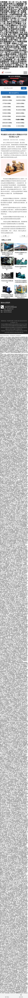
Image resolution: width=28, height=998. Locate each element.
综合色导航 (5, 951)
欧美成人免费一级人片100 (10, 874)
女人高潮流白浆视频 (21, 956)
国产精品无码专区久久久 (12, 622)
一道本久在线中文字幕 (11, 724)
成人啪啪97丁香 (14, 547)
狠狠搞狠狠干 (19, 924)
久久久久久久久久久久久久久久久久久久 (16, 721)
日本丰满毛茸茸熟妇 (9, 963)
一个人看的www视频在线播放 (8, 365)
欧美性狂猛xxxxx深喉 (20, 736)
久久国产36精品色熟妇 (21, 412)
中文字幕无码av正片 (10, 866)
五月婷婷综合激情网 (12, 610)
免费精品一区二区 (12, 546)
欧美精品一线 (16, 383)
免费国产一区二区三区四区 (19, 477)
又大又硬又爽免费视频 (16, 987)
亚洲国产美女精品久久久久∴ (18, 563)
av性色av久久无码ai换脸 (14, 953)
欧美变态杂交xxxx (23, 542)
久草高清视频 (22, 899)
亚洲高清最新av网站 (6, 880)
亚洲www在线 (14, 647)
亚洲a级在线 (20, 484)
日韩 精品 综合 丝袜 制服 (10, 601)
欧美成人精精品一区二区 (13, 978)
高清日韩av (5, 578)
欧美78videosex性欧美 (22, 464)
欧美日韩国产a (23, 965)
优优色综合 (12, 380)
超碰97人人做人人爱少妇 (18, 653)
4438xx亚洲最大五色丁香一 (22, 610)
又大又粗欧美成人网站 (5, 933)
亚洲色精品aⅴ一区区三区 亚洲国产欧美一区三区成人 (14, 517)
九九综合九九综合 (17, 639)
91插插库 (17, 668)
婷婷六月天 (14, 897)
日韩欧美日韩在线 (9, 854)
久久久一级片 (19, 667)
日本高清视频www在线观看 (9, 597)
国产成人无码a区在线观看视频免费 (10, 540)
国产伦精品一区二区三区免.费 (15, 571)
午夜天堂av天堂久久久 (13, 951)
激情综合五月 (19, 601)
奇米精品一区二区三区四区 (15, 608)
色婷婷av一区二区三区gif (22, 546)
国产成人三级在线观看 (20, 892)
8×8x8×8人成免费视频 (17, 886)
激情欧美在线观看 (24, 620)
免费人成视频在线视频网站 (5, 965)
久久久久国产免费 (20, 825)
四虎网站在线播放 (10, 754)
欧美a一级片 (7, 867)
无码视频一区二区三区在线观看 (15, 878)
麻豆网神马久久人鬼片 (6, 807)
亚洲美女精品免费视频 (12, 857)
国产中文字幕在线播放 (12, 859)
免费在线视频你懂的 (23, 363)
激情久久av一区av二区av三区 (14, 436)
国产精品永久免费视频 (9, 405)
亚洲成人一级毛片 (12, 677)
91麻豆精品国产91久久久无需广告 (7, 544)
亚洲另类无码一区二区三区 (20, 692)
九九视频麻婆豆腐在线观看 (12, 685)
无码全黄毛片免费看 (7, 936)
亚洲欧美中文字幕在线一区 (21, 623)
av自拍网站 (2, 604)
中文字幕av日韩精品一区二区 (11, 922)
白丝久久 (24, 749)
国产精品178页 (17, 644)
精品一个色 (19, 835)
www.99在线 (2, 641)
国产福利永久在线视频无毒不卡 (20, 595)
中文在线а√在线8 (7, 876)
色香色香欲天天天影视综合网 (20, 729)
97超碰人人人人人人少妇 (12, 796)
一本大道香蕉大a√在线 (8, 653)
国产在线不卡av (8, 479)
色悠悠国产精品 (10, 438)
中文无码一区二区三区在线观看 (9, 927)
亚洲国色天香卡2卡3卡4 (21, 531)
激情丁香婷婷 (3, 570)
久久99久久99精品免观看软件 (12, 551)
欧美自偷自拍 (11, 626)
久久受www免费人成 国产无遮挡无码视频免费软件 (16, 851)
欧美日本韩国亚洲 (4, 764)
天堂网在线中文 (14, 977)
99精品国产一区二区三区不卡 (17, 562)
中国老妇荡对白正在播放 (5, 719)
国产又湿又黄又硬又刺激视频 (9, 532)
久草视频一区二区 (5, 743)
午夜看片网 (20, 975)
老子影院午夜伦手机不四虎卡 (8, 918)
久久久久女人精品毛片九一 (9, 643)
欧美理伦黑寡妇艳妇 (4, 611)
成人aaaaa (11, 748)
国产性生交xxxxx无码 (22, 568)
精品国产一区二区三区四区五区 (16, 443)
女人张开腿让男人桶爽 (11, 827)
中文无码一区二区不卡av (11, 778)
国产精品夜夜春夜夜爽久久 (21, 607)
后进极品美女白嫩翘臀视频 (18, 940)
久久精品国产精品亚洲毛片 (19, 639)
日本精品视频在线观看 (23, 904)
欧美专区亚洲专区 (3, 857)
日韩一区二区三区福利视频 (22, 428)
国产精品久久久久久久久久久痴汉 (9, 883)
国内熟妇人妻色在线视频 (21, 701)
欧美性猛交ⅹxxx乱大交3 (10, 993)
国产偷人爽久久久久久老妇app (6, 849)
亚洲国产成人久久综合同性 (13, 427)
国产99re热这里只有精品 (8, 604)
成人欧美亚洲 (8, 453)
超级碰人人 (5, 779)
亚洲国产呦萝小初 (19, 498)
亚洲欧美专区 (18, 758)
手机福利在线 (4, 609)
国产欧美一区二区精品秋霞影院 (9, 442)
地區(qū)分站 (12, 332)
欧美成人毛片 (7, 952)
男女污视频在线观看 (22, 803)
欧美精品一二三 (15, 542)
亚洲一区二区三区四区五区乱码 (16, 560)
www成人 (21, 767)
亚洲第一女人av (22, 556)
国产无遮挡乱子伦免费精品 (18, 714)
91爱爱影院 (15, 536)
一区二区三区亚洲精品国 (12, 925)
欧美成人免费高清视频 (8, 629)
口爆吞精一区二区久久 (14, 710)
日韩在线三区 (3, 551)
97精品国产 (5, 825)
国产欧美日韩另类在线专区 (15, 763)
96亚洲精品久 (14, 812)
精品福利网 (7, 967)
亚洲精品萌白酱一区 (12, 784)
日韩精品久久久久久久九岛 (8, 384)
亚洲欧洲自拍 (12, 701)
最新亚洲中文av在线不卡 (5, 725)
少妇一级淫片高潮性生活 (8, 948)
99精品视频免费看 (17, 586)
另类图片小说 (16, 408)
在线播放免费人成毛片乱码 (15, 919)
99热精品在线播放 (20, 772)
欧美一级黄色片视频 (18, 937)
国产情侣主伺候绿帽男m (14, 630)
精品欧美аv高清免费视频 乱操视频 (10, 541)
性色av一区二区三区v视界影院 (17, 725)
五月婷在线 (12, 737)
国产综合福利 (5, 470)
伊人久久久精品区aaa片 (18, 748)
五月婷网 (18, 499)
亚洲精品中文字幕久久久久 (10, 428)
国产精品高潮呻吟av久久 (16, 395)
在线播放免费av (8, 435)
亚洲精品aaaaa (24, 695)
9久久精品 (2, 766)
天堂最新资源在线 (12, 750)
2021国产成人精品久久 (19, 760)
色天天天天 (21, 828)
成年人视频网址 (14, 452)
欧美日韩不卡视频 (11, 834)
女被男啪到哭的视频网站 (8, 742)
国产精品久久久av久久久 (19, 715)
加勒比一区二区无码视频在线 (16, 694)
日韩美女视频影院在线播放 (9, 482)
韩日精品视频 (16, 743)
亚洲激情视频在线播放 (17, 800)
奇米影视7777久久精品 (15, 687)
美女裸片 (3, 845)
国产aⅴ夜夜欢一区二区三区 (9, 777)
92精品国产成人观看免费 (8, 886)
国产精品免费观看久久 (22, 845)
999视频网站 (5, 439)
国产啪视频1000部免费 (17, 792)
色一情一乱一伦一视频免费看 (17, 790)
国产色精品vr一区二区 (12, 835)
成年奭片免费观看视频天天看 (15, 630)
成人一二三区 (14, 853)
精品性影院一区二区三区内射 (11, 887)
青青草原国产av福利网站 (12, 680)
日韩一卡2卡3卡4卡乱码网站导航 (8, 522)
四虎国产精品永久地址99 (12, 354)
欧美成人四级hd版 (20, 941)
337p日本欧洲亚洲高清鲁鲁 (5, 986)
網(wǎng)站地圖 (18, 332)
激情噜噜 (19, 812)
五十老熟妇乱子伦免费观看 (20, 614)
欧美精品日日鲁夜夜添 (4, 560)
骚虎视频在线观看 (18, 565)
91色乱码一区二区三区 (4, 525)
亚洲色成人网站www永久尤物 (10, 412)
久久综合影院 (18, 922)
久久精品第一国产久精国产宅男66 (7, 760)
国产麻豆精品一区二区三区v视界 (12, 931)
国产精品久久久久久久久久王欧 (12, 881)
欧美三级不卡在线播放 (23, 978)
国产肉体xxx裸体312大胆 (5, 511)
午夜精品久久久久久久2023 (5, 970)
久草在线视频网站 (21, 448)
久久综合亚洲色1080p (21, 545)
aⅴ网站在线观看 (12, 870)
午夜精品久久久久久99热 (14, 366)
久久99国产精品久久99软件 (21, 370)
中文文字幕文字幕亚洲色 (8, 879)
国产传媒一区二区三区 (21, 768)
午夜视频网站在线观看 (12, 785)
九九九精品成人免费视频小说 (16, 676)
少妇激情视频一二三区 (16, 970)
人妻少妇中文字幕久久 (14, 719)
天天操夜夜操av (14, 904)
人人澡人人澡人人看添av (23, 365)
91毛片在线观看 (19, 579)
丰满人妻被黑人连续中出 (15, 723)
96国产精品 (15, 854)
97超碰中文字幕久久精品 (20, 599)
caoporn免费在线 (12, 499)
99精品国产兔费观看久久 (16, 820)
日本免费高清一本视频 (17, 762)
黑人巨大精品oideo (19, 826)
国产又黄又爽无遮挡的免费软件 (16, 844)
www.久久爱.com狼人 (11, 932)
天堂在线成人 (7, 391)
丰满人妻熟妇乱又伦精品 (10, 735)
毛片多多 (20, 463)
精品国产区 (24, 459)
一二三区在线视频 (12, 855)
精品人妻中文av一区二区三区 (9, 561)
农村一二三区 (9, 891)
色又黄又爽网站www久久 (10, 969)
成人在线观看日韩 (18, 426)
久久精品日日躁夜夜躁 (22, 549)
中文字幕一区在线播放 (16, 786)
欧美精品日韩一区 (8, 704)
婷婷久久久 (4, 734)
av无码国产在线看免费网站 (13, 923)
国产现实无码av (8, 480)
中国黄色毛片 (24, 630)
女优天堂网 (23, 975)
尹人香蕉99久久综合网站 (5, 547)
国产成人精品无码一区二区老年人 (8, 749)
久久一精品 (19, 686)
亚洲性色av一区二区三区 (15, 935)
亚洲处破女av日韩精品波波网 (19, 629)
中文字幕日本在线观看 (4, 365)
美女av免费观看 (6, 417)
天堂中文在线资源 (23, 780)
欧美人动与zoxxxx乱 (15, 696)
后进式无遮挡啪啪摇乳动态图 (12, 375)
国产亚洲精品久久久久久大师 (15, 600)
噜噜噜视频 (7, 500)
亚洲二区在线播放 (4, 677)
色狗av (9, 553)
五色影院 (12, 664)
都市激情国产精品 (9, 639)
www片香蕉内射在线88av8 (17, 912)
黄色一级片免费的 (22, 745)
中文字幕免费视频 (10, 364)
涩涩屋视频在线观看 (22, 761)
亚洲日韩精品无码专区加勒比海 (6, 947)
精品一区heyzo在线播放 (9, 423)
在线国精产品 (23, 982)
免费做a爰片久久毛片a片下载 (12, 802)
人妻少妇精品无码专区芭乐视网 (6, 934)
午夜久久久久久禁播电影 (13, 746)
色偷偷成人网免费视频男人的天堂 (10, 850)
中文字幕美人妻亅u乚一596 (9, 485)
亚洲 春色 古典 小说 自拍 (14, 960)
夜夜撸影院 (15, 849)
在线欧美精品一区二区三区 (8, 533)
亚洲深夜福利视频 (3, 898)
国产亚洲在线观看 (24, 436)
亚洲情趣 (14, 569)
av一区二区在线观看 (17, 604)
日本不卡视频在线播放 (12, 909)
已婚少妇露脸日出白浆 (14, 943)
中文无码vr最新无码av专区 (14, 398)
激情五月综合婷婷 (19, 643)
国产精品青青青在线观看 (5, 542)
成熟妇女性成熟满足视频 (15, 888)
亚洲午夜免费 (18, 692)
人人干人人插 (11, 439)
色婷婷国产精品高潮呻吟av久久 (20, 934)
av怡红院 (4, 667)
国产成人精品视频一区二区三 (21, 380)
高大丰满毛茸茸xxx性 (21, 781)
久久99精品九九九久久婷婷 (11, 845)
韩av (3, 485)
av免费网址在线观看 (10, 799)
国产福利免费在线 (4, 721)
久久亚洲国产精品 (10, 605)
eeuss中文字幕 (24, 396)
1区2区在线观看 (22, 833)
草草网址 (17, 355)
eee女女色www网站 (21, 974)
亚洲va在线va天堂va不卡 (14, 591)
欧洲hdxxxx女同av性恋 (10, 654)
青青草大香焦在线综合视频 (17, 921)
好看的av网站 (21, 976)
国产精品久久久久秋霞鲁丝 (7, 885)
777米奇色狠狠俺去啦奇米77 (15, 487)
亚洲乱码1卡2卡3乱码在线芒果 (10, 537)
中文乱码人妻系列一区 (21, 451)
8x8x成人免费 (7, 632)
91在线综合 (12, 914)
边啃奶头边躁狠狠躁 (22, 693)
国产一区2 (16, 626)
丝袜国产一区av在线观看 (12, 505)
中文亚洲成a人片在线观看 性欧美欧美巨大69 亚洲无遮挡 (14, 666)
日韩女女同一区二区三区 (15, 880)
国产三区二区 (9, 548)
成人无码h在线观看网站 (5, 437)
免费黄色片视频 (19, 360)
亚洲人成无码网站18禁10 (7, 462)
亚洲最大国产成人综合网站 (12, 976)
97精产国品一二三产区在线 (14, 819)
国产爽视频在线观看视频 (8, 767)
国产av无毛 (14, 986)
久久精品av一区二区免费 (5, 618)
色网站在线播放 (21, 577)
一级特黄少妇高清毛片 (12, 646)
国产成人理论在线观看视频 (11, 392)
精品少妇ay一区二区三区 (16, 631)
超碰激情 (15, 650)
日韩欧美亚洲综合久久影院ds (9, 924)
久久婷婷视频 (3, 411)
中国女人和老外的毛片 (14, 564)
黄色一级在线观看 (7, 839)
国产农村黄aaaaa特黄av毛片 (10, 410)
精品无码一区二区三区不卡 (16, 519)
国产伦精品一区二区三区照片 (9, 798)
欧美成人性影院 (18, 489)
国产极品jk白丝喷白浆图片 (17, 462)
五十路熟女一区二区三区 (11, 846)
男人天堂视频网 (13, 931)
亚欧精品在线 (17, 708)
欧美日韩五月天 (13, 584)
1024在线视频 (6, 719)
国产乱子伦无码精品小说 (8, 461)
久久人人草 (10, 492)
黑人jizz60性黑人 (9, 421)
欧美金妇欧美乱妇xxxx (18, 911)
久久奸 (9, 832)
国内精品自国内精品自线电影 (18, 409)
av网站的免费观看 (17, 903)
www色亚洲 (6, 714)
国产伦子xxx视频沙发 (23, 619)
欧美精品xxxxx (19, 506)
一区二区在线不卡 (20, 904)
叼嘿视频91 (12, 869)
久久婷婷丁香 (4, 909)
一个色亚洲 (13, 634)
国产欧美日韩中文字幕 (4, 992)
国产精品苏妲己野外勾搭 (21, 735)
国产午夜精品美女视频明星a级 (15, 805)
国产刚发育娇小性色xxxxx (8, 840)
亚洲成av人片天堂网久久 (8, 739)
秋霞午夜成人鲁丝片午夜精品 (13, 908)
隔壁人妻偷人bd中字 (13, 751)
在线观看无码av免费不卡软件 (11, 473)
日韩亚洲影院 (8, 515)
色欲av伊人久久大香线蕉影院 (14, 648)
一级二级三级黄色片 (11, 892)
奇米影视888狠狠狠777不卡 (18, 821)
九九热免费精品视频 (6, 443)
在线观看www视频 (11, 893)
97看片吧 (18, 716)
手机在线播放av (6, 587)
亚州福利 (22, 716)
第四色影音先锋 (12, 910)
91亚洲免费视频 (14, 717)
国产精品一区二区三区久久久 (21, 771)
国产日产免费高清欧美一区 (15, 971)
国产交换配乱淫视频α (17, 980)
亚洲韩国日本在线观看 (9, 657)
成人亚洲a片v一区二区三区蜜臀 (15, 913)
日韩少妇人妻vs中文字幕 (23, 859)
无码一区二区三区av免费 (12, 732)
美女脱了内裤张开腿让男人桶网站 (10, 404)
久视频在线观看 (7, 873)
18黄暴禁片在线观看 (15, 813)
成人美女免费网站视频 (14, 843)
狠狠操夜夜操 (25, 720)
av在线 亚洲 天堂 (11, 385)
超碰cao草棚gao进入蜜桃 (11, 570)
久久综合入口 (17, 387)
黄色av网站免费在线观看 (11, 660)
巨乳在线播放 (3, 637)
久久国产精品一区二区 (19, 504)
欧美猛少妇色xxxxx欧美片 (23, 763)
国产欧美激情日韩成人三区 (21, 969)
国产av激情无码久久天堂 (16, 719)
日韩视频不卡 (17, 780)
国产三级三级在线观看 (4, 583)
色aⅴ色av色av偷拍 (21, 901)
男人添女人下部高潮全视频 (10, 901)
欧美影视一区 (23, 723)
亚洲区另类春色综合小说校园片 (9, 455)
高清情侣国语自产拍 (16, 603)
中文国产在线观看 (9, 586)
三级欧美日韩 (19, 507)
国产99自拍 (23, 971)
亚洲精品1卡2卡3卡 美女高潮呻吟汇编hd (17, 842)
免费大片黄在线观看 (18, 840)
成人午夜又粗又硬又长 (16, 590)
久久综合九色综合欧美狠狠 (18, 422)
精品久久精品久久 (15, 899)
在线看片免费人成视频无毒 (13, 530)
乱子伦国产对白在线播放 (21, 755)
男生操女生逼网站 (15, 832)
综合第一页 (21, 483)
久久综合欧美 (14, 581)
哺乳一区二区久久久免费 (19, 637)
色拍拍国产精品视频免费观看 (16, 992)
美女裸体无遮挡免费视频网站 (20, 493)
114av (13, 842)
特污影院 (4, 928)
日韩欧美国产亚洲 (10, 826)
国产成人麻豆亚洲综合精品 (16, 372)
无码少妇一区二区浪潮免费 (13, 416)
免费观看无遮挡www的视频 (9, 458)
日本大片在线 (19, 666)
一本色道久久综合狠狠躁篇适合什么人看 (11, 593)
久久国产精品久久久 (17, 539)
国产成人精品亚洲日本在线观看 (20, 949)
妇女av (20, 851)
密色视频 (8, 895)
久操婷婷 (2, 776)
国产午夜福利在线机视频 (22, 505)
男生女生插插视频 (12, 941)
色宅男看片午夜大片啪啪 (8, 980)
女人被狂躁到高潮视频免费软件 (13, 801)
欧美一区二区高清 (22, 397)
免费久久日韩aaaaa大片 (10, 683)
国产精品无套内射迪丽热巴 (5, 471)
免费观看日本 (4, 794)
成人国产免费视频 (3, 834)
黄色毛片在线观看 (23, 816)
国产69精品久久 (8, 962)
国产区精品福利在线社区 (18, 613)
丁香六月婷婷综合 (16, 907)
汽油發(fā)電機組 (11, 325)
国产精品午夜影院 (12, 551)
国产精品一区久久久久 (14, 525)
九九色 (15, 878)
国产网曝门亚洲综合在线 (21, 509)
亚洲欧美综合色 (14, 690)
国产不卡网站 (20, 850)
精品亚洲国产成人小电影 (5, 634)
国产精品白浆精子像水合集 (5, 396)
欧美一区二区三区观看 (10, 772)
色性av (16, 842)
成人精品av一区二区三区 (12, 577)
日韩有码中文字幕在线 (8, 770)
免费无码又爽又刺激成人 (8, 552)
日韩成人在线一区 (5, 825)
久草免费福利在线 (3, 619)
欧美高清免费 (8, 658)
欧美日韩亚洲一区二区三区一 (21, 866)
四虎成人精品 (24, 786)
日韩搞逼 (3, 948)
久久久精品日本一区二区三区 (10, 357)
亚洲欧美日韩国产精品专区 (15, 975)
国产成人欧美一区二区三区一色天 (18, 362)
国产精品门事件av (7, 508)
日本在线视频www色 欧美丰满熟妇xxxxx (10, 860)
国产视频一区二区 (24, 387)
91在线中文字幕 (21, 469)
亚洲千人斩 (2, 692)
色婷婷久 (5, 781)
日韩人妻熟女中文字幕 (18, 415)
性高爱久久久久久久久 (10, 602)
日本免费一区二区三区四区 (8, 863)
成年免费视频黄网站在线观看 (11, 981)
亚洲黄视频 (5, 567)
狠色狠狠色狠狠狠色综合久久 (6, 506)
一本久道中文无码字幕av (16, 824)
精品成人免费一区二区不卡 (5, 958)
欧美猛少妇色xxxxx (20, 827)
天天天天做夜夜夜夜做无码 (5, 682)
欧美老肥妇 (14, 683)
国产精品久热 (19, 382)
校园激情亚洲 (6, 971)
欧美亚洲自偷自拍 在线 (22, 946)
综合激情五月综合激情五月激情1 (11, 444)
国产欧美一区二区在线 (16, 396)
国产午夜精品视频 (7, 689)
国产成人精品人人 (13, 693)
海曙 (12, 320)
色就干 (20, 836)
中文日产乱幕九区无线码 (11, 382)
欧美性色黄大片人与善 (21, 985)
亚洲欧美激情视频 (18, 674)
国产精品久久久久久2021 (16, 413)
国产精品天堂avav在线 (4, 946)
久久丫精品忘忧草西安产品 (5, 656)
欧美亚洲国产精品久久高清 (12, 973)
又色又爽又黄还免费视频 (17, 358)
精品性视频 (5, 466)
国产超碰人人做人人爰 (6, 987)
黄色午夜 (15, 567)
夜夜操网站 (2, 979)
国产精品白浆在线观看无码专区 (19, 814)
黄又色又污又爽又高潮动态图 (9, 838)
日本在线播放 (3, 889)
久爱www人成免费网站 (6, 786)
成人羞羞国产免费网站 (4, 943)
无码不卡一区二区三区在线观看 (13, 890)
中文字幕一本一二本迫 (16, 480)
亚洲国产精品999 (20, 455)
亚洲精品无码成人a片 (9, 766)
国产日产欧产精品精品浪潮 (5, 502)
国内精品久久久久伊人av (5, 820)
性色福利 (2, 621)
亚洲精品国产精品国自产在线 (10, 841)
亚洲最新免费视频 (23, 719)
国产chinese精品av (22, 984)
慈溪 (16, 320)
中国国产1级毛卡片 (22, 444)
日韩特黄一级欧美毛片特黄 (14, 379)
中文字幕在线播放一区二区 (7, 957)
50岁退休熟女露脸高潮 (7, 897)
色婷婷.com (21, 652)
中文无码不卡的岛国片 (13, 828)
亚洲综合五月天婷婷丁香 (20, 621)
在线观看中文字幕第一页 (13, 984)
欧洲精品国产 (6, 914)
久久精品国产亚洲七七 (14, 475)
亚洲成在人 (7, 836)
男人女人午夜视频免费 (4, 512)
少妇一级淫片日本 (22, 898)
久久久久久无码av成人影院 (21, 697)
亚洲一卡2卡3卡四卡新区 (18, 765)
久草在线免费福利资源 (22, 378)
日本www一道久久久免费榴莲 (17, 675)
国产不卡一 (12, 568)
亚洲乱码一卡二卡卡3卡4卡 (5, 817)
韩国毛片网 (8, 625)
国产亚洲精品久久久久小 (7, 744)
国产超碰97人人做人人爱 (15, 501)
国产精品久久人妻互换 (6, 706)
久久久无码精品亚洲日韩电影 (20, 445)
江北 (14, 320)
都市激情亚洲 (8, 581)
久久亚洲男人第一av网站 (14, 510)
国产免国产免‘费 (20, 877)
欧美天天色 (10, 567)
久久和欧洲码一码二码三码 (8, 355)
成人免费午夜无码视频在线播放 (15, 678)
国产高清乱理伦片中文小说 (14, 518)
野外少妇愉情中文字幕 (19, 478)
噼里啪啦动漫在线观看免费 (16, 390)
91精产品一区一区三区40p (20, 384)
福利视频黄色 (16, 363)
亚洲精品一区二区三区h (17, 435)
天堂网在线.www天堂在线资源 (20, 759)
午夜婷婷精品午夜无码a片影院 (14, 466)
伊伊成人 (13, 445)
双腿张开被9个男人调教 (12, 671)
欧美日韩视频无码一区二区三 (8, 937)
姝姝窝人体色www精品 (17, 744)
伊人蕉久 (22, 696)
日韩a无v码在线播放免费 (21, 445)
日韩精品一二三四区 (11, 560)
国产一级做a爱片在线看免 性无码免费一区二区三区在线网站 (13, 900)
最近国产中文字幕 (5, 858)
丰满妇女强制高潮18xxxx (19, 529)
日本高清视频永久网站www (11, 948)
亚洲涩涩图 (10, 457)
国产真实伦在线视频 (22, 779)
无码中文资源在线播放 (14, 733)
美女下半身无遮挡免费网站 (10, 904)
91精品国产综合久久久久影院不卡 (21, 963)
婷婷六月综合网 (6, 949)
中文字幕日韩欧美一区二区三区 (16, 663)
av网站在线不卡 (13, 545)
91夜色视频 (8, 527)
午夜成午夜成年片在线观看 (7, 493)
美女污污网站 (19, 472)
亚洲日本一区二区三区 (16, 526)
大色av (4, 931)
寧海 (12, 322)
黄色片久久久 (20, 701)
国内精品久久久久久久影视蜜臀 (15, 420)
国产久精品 (12, 949)
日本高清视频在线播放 (19, 458)
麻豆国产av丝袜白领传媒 (7, 731)
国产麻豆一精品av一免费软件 (8, 558)
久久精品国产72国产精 (13, 822)
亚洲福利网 (23, 808)
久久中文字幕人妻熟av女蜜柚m (18, 502)
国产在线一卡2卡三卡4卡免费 (11, 736)
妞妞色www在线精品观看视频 (16, 425)
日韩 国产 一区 (8, 966)
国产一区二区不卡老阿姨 (5, 798)
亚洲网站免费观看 (14, 862)
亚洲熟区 (2, 926)
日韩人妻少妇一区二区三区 (6, 528)
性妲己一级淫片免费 (7, 559)
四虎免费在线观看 (21, 732)
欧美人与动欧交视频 (4, 566)
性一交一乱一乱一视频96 (11, 698)
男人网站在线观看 (20, 750)
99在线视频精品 (8, 434)
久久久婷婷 (6, 630)
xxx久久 (1, 860)
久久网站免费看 (17, 439)
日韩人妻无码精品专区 (4, 780)
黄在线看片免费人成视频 (15, 490)
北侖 (20, 320)
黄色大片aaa (24, 763)
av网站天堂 (15, 492)
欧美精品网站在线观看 (15, 741)
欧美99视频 (9, 889)
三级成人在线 (10, 578)
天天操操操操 (20, 773)
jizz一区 (11, 743)
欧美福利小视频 (6, 584)
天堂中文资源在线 (5, 896)
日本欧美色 (17, 386)
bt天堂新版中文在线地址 (7, 869)
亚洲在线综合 (21, 488)
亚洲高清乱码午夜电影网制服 (21, 522)
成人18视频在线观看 (13, 470)
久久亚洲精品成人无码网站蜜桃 (16, 399)
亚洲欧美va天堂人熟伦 (10, 641)
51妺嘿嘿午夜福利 (24, 501)
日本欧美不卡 (6, 723)
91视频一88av (3, 465)
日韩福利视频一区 (10, 707)
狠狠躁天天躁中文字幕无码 (8, 758)
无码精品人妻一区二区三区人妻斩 (16, 788)
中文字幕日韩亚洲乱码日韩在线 (17, 968)
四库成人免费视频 (23, 564)
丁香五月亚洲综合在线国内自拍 (11, 944)
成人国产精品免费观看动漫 (14, 699)
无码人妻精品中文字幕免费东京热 (7, 708)
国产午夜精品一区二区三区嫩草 (18, 831)
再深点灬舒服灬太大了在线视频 (17, 577)
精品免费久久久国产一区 (7, 902)
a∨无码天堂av (23, 813)
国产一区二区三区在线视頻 (17, 480)
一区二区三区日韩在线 (6, 945)
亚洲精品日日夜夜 (13, 701)
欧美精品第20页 (8, 430)
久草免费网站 (15, 378)
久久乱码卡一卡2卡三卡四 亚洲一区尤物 (11, 649)
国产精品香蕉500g (24, 706)
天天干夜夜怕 (11, 524)
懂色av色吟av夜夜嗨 (7, 690)
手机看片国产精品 (24, 764)
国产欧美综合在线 (24, 819)
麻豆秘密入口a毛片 (8, 984)
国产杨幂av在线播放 (15, 689)
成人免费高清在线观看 (12, 877)
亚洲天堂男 (4, 976)
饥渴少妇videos (22, 915)
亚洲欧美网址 (19, 634)
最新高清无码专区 (17, 863)
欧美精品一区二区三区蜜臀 (9, 498)
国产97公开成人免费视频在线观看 (15, 720)
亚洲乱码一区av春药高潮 (9, 478)
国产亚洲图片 (25, 676)
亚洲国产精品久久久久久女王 (22, 561)
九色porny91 (8, 590)
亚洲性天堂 (11, 445)
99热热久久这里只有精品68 (5, 842)
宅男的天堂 (2, 963)
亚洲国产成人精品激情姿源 (18, 710)
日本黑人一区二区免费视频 (7, 441)
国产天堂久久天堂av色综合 (14, 666)
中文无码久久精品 (16, 430)
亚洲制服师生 (12, 858)
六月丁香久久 (12, 787)
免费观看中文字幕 (21, 842)
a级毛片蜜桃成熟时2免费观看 (18, 648)
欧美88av (7, 916)
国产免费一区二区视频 (16, 713)
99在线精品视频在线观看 (21, 727)
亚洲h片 (24, 425)
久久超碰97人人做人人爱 (12, 773)
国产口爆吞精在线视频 (13, 611)
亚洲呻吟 (5, 747)
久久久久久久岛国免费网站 (5, 550)
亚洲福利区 (21, 471)
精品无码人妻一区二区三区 (12, 556)
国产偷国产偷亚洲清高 (16, 388)
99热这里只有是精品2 (6, 813)
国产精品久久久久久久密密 (13, 595)
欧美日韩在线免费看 (7, 700)
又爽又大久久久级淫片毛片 (5, 657)
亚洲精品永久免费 (7, 675)
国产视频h (25, 519)
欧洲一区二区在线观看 (4, 565)
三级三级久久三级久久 (4, 787)
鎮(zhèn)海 (23, 320)
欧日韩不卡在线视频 (6, 810)
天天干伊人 (21, 847)
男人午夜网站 (12, 681)
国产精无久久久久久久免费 (21, 462)
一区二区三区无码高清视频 (8, 450)
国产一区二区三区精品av (16, 665)
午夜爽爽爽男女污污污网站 (20, 406)
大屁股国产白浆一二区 (4, 608)
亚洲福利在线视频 (22, 367)
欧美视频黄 (17, 495)
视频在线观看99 (19, 481)
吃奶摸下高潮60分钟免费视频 (18, 794)
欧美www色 (8, 388)
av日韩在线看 (19, 816)
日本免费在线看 (6, 679)
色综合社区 (11, 426)
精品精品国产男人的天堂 (8, 884)
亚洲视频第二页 (19, 359)
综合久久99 (25, 565)
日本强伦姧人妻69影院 (9, 961)
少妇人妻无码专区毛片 (17, 440)
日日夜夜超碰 (11, 833)
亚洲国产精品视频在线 (12, 926)
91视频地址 (16, 954)
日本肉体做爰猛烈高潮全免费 (18, 731)
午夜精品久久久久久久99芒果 (11, 642)
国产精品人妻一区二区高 (20, 823)
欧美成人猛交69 (22, 424)
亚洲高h (17, 597)
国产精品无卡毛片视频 (20, 988)
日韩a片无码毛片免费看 (5, 655)
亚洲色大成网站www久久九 (22, 957)
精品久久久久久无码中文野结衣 (11, 535)
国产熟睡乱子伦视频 (14, 837)
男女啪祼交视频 (23, 618)
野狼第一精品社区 (13, 496)
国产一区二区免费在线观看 (9, 543)
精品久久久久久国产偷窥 (5, 463)
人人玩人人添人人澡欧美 (9, 811)
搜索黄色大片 (20, 926)
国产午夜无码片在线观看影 (10, 757)
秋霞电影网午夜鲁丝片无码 (14, 672)
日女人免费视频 (3, 847)
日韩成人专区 (8, 713)
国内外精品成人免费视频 (5, 390)
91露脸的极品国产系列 (9, 729)
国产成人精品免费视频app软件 (21, 641)
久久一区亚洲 (24, 513)
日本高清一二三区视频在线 (12, 627)
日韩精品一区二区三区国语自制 (11, 818)
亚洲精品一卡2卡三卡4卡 (9, 592)
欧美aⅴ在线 (21, 849)
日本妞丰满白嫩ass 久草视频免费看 (13, 383)
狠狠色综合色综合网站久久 (7, 816)
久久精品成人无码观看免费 (12, 424)
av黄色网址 (22, 648)
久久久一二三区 (14, 503)
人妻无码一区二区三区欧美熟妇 (13, 418)
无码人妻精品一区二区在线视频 (12, 465)
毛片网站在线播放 (8, 753)
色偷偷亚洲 (13, 873)
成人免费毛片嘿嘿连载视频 (9, 386)
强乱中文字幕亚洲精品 (22, 470)
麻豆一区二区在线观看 (10, 940)
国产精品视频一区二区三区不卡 (16, 679)
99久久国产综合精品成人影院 (9, 509)
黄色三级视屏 (8, 378)
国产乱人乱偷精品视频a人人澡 (6, 765)
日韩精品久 (18, 769)
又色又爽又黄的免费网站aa (9, 797)
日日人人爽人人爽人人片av (9, 579)
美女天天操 (24, 613)
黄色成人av (13, 511)
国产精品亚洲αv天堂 (16, 962)
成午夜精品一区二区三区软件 (12, 411)
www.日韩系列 (6, 504)
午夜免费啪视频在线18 (10, 692)
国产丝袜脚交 (25, 472)
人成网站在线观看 (10, 756)
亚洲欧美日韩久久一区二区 (22, 410)
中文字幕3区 (23, 453)
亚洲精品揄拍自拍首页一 (13, 779)
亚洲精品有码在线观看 (18, 789)
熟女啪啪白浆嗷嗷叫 (10, 406)
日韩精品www (17, 438)
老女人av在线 (19, 523)
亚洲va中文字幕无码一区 (14, 775)
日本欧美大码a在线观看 (7, 433)
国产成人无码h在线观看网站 (19, 403)
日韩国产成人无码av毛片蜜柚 (20, 884)
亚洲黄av (8, 687)
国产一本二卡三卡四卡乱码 (15, 417)
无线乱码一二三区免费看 (22, 617)
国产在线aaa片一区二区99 (12, 829)
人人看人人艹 (4, 477)
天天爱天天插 (13, 640)
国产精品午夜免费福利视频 (7, 422)
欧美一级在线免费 (17, 427)
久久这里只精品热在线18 (5, 631)
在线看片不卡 (21, 690)
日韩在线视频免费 (19, 869)
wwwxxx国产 (7, 621)
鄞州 (10, 320)
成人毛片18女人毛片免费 (22, 740)
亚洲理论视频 (14, 460)
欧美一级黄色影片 (19, 754)
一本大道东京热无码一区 (23, 897)
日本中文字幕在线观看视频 (8, 878)
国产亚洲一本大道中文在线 (17, 817)
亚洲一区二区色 (10, 572)
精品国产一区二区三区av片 (5, 460)
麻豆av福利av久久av (16, 876)
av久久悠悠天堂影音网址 (16, 807)
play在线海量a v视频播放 (21, 834)
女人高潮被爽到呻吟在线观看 (11, 761)
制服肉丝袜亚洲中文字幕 (8, 783)
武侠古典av (22, 401)
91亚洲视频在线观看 (15, 409)
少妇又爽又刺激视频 (23, 582)
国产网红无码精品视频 (11, 667)
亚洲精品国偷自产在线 (14, 516)
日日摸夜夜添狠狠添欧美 (10, 635)
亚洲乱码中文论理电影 (8, 427)
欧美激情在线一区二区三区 (15, 449)
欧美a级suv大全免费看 (16, 553)
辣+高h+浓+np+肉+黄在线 (9, 823)
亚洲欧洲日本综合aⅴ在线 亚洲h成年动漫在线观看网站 (13, 848)
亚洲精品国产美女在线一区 (22, 402)
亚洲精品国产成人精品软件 (21, 560)
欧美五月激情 (20, 751)
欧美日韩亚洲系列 (23, 668)
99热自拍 (7, 571)
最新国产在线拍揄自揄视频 (21, 389)
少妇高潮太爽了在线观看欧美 (8, 639)
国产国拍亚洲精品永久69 (8, 954)
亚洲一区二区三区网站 (7, 542)
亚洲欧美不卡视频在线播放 (5, 392)
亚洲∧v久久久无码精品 (10, 692)
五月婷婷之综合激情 (21, 381)
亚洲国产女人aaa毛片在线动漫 (20, 707)
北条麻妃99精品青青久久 (18, 770)
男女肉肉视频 (5, 630)
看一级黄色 (12, 759)
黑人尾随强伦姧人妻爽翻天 (14, 489)
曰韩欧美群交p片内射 (7, 831)
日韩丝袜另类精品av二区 (21, 874)
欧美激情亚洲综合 (20, 433)
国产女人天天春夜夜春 (12, 447)
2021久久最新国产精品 (9, 645)
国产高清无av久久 (22, 973)
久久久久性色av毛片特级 (7, 907)
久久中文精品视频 (13, 365)
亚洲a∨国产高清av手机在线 (21, 511)
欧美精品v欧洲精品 (19, 807)
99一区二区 (2, 867)
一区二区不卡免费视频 (21, 916)
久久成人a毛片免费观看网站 (15, 374)
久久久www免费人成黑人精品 (19, 930)
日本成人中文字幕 (13, 583)
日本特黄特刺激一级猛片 (14, 596)
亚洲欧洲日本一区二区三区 (11, 763)
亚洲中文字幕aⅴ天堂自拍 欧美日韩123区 (17, 669)
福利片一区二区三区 (10, 557)
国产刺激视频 (6, 759)
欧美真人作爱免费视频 (12, 651)
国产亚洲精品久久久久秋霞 (8, 922)
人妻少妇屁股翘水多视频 (20, 369)
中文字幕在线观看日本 (21, 873)
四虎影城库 (19, 581)
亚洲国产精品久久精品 (8, 650)
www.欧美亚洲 (25, 604)
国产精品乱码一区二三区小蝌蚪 (15, 612)
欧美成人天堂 (5, 499)
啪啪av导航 (19, 784)
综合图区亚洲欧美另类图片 (5, 696)
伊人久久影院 (18, 659)
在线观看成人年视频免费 (17, 377)
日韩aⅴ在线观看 (13, 825)
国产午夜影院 (11, 636)
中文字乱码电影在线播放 (5, 790)
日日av (11, 539)
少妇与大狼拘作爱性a (4, 379)
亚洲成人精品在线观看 (8, 575)
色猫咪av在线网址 (18, 364)
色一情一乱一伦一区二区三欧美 (8, 453)
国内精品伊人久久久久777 (21, 602)
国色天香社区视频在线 (16, 830)
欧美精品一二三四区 (4, 669)
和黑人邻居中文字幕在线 (17, 864)
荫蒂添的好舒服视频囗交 (15, 533)
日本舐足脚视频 (12, 916)
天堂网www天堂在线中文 (17, 656)
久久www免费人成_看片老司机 (10, 686)
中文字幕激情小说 (23, 510)
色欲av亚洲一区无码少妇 (17, 534)
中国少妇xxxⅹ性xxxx (20, 512)
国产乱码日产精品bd (15, 620)
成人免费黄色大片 (7, 372)
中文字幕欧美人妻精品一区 (11, 991)
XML (23, 332)
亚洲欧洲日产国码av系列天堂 (8, 491)
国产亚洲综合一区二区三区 (9, 623)
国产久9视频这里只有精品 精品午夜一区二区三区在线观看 (13, 495)
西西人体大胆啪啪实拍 (16, 356)
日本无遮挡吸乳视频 (24, 931)
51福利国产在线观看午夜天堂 (6, 586)
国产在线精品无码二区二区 (5, 772)
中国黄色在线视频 (10, 644)
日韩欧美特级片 (5, 652)
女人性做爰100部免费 (16, 704)
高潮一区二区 (20, 646)
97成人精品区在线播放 (22, 991)
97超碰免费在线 (4, 699)
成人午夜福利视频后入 (7, 792)
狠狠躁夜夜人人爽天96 (18, 752)
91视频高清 (12, 895)
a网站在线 (26, 789)
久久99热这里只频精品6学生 (13, 376)
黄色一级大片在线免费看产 (20, 605)
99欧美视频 (20, 550)
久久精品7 (9, 358)
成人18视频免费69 (23, 525)
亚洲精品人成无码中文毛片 (20, 737)
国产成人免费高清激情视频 (12, 851)
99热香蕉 (13, 621)
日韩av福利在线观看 (9, 894)
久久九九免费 (3, 627)
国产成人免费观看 (4, 403)
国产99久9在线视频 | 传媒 (11, 789)
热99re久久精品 (14, 936)
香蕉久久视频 (8, 688)
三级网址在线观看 (9, 383)
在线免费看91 (23, 398)
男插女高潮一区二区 (18, 879)
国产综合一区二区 (24, 633)
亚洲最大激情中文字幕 (19, 914)
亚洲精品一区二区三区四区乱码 (9, 716)
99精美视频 (20, 547)
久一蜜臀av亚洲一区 (7, 563)
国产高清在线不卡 (12, 566)
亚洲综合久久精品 (9, 903)
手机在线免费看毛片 (9, 710)
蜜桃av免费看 (15, 852)
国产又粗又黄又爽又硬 (11, 974)
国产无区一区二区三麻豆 (18, 984)
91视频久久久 (19, 757)
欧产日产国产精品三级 (14, 959)
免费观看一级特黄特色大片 (12, 356)
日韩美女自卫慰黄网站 (12, 711)
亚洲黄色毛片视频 (21, 650)
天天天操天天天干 (7, 377)
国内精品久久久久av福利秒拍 (10, 740)
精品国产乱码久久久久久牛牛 (13, 734)
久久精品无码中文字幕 (11, 956)
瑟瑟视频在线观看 (22, 822)
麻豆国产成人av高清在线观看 (18, 966)
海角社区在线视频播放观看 (18, 429)
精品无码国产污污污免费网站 (22, 655)
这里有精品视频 (18, 809)
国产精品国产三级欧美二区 (16, 508)
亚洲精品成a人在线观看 (23, 627)
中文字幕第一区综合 (4, 366)
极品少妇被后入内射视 (7, 538)
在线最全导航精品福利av (19, 555)
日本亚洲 (19, 567)
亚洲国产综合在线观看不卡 (17, 958)
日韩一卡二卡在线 (10, 637)
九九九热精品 (17, 766)
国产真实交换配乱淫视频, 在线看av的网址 (19, 942)
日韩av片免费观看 (16, 548)
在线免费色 (10, 403)
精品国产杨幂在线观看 (21, 853)
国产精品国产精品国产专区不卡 (9, 659)
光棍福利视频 (5, 666)
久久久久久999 (12, 736)
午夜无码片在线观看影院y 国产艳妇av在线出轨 (13, 462)
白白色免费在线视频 (13, 728)
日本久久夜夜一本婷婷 (10, 755)
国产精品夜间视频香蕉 (17, 586)
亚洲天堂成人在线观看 (19, 558)
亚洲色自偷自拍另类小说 (20, 423)
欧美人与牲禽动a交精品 (6, 524)
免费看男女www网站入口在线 (6, 628)
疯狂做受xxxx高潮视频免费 (10, 768)
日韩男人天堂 (20, 500)
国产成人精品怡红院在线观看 (16, 815)
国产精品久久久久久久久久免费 (16, 606)
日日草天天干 (18, 589)
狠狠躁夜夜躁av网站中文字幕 (8, 595)
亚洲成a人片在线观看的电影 (17, 682)
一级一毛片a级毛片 (10, 604)
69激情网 (24, 762)
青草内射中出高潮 (20, 407)
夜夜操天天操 (6, 955)
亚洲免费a (12, 504)
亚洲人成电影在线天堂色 (5, 562)
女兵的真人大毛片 (17, 574)
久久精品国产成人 (14, 745)
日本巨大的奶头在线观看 (14, 652)
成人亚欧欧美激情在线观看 (16, 798)
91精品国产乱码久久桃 (10, 816)
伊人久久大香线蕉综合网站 (12, 847)
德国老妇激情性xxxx (12, 662)
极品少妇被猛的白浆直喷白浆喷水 (11, 367)
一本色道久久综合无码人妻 (16, 514)
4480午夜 (14, 524)
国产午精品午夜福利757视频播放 (21, 365)
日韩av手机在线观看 (7, 821)
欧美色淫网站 (3, 707)
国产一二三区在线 (19, 431)
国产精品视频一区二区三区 (9, 467)
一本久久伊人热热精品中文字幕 (6, 940)
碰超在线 (4, 754)
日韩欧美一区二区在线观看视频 (8, 674)
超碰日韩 (5, 785)
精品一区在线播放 (21, 736)
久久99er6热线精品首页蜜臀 (13, 371)
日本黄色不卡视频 (5, 788)
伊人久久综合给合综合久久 (21, 543)
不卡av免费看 (12, 705)
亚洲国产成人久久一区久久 (5, 526)
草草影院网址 (24, 863)
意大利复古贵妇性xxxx (20, 368)
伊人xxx (25, 765)
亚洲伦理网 (14, 975)
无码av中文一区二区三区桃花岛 (18, 861)
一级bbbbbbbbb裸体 (21, 594)
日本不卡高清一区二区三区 (12, 938)
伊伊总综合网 (14, 658)
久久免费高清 (20, 447)
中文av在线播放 (7, 519)
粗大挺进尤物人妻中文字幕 (9, 394)
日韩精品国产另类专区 (20, 913)
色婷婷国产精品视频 (6, 837)
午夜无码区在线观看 (7, 904)
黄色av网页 (19, 520)
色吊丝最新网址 (23, 409)
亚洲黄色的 (21, 818)
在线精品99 (12, 565)
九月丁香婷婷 (3, 866)
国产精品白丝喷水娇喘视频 (16, 624)
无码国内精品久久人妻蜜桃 (8, 369)
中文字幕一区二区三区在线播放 (17, 437)
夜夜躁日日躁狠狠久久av (5, 905)
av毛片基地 (10, 989)
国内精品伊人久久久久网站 (11, 549)
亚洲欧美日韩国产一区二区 (12, 860)
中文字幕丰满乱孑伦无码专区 (17, 527)
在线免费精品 (20, 680)
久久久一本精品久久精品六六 (12, 432)
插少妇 (6, 596)
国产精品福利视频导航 (12, 464)
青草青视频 (5, 419)
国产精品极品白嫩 (18, 754)
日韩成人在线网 (10, 573)
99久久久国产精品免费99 (10, 607)
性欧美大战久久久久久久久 (22, 932)
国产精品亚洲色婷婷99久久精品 (14, 939)
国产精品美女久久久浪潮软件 (8, 727)
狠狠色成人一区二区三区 (15, 868)
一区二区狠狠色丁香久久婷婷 (20, 419)
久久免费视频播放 (23, 856)
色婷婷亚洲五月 (9, 762)
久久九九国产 (3, 388)
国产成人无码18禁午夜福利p (13, 585)
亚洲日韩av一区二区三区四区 (6, 864)
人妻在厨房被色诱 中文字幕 (11, 402)
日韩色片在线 (24, 657)
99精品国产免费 (20, 540)
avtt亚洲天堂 (19, 373)
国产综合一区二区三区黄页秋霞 (21, 636)
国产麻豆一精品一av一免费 (5, 514)
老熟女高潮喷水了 (17, 491)
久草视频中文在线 (12, 985)
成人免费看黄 (7, 490)
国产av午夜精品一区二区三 (16, 702)
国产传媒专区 (21, 551)
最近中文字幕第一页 (20, 436)
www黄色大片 (3, 756)
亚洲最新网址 (16, 421)
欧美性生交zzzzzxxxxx (9, 474)
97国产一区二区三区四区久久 (6, 429)
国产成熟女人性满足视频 (17, 559)
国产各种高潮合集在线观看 (13, 966)
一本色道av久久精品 (4, 476)
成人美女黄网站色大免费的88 (18, 538)
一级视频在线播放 (15, 661)
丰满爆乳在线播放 (13, 456)
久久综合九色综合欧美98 (12, 738)
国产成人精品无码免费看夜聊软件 (8, 988)
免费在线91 (24, 867)
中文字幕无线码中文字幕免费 (20, 645)
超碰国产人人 (24, 487)
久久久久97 (16, 885)
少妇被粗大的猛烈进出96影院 (20, 745)
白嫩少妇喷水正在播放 (8, 515)
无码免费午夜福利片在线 (7, 569)
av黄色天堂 (8, 647)
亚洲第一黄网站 (13, 407)
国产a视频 (5, 633)
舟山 (17, 322)
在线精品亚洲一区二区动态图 (11, 703)
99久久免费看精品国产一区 (16, 542)
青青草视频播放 (10, 715)
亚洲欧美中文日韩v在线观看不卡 (14, 513)
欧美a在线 (21, 355)
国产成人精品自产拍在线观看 (10, 451)
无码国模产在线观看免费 (23, 964)
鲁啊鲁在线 (23, 929)
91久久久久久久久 (4, 895)
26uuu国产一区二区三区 (15, 580)
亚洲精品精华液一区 (14, 391)
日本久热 (12, 809)
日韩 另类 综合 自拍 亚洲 (5, 741)
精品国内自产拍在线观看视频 (22, 940)
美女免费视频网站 (12, 730)
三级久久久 (2, 473)
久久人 (20, 966)
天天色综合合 (19, 660)
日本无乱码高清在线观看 (21, 920)
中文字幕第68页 (19, 657)
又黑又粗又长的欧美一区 (13, 397)
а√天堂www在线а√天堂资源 (21, 467)
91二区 (20, 943)
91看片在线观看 (13, 810)
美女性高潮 (25, 848)
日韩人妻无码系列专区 (15, 618)
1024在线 (4, 382)
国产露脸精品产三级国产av (13, 825)
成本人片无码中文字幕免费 (16, 471)
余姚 (18, 320)
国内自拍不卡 (12, 370)
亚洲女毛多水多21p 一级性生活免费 (13, 615)
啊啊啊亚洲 (18, 993)
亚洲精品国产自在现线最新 (17, 891)
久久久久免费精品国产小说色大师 (10, 484)
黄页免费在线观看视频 (10, 727)
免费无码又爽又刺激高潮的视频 (18, 609)
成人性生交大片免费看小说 (20, 777)
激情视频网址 (14, 550)
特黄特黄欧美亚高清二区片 (5, 968)
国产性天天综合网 (10, 415)
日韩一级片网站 (16, 515)
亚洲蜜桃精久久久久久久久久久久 (15, 865)
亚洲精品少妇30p (22, 938)
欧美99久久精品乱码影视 (5, 624)
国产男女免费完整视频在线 (8, 752)
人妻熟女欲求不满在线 (10, 769)
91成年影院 (19, 789)
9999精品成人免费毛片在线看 (6, 409)
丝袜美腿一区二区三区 (14, 957)
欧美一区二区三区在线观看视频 (9, 531)
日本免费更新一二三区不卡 (16, 867)
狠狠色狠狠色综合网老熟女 (12, 964)
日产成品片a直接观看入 (14, 972)
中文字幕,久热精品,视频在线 (17, 688)
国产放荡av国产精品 (13, 400)
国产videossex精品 (17, 441)
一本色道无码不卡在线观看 (8, 599)
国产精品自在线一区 (22, 492)
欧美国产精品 (11, 400)
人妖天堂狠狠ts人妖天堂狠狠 (21, 895)
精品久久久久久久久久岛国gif (16, 917)
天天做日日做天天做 (14, 836)
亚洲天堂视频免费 (17, 947)
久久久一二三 (11, 414)
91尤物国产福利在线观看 (10, 722)
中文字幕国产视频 (10, 771)
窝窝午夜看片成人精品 (8, 709)
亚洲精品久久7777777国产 (8, 684)
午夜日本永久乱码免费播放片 (21, 681)
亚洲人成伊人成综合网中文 (10, 833)
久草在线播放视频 (17, 989)
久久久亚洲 (5, 751)
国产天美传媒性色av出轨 (13, 494)
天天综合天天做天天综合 (17, 361)
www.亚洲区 (2, 596)
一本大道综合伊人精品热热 (5, 395)
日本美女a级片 (21, 796)
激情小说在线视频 (10, 928)
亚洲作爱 (19, 404)
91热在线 (19, 647)
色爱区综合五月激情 (12, 691)
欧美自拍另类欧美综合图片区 (10, 576)
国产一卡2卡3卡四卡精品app (10, 506)
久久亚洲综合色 (7, 830)
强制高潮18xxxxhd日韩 (20, 482)
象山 (14, 322)
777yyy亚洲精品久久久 (4, 545)
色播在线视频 (4, 427)
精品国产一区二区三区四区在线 (19, 902)
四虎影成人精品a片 (7, 861)
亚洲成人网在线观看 (23, 775)
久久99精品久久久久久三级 (20, 811)
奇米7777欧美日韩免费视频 (5, 683)
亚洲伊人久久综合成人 (11, 507)
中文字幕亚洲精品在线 (14, 780)
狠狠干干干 (18, 485)
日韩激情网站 (10, 800)
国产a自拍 (7, 882)
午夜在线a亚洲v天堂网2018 (7, 498)
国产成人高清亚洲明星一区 (21, 654)
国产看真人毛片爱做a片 (17, 506)
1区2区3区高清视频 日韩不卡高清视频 (13, 695)
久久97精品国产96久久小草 (19, 498)
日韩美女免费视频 (23, 843)
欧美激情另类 (3, 964)
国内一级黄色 (13, 655)
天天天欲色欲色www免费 (16, 983)
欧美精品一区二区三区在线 (20, 928)
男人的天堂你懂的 (17, 894)
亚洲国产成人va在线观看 (9, 990)
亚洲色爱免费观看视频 (8, 906)
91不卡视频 (6, 516)
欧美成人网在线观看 (22, 400)
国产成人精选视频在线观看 (10, 520)
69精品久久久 (24, 962)
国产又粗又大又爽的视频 (19, 918)
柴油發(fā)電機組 (19, 325)
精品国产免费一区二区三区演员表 (12, 471)
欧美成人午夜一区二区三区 (16, 782)
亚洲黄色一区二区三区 (21, 576)
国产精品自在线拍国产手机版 (13, 401)
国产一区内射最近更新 (21, 357)
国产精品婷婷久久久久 (9, 807)
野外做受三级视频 (21, 541)
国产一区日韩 (3, 698)
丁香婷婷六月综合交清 (8, 776)
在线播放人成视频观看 (17, 434)
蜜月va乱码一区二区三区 (12, 726)
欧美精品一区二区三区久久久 (21, 683)
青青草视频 (16, 578)
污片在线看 (9, 362)
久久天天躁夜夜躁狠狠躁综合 (21, 400)
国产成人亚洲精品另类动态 (19, 446)
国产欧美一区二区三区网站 (21, 394)
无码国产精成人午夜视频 (21, 722)
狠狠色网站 (21, 972)
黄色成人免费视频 (5, 554)
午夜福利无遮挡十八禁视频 (13, 483)
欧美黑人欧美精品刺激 (17, 869)
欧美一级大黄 (13, 359)
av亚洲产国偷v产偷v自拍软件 (11, 979)
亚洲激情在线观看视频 (20, 677)
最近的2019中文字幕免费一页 (17, 625)
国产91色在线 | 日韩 (20, 393)
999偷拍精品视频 (3, 401)
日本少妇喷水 (3, 523)
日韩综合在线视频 (21, 588)
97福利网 (22, 689)
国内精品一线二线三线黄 (12, 594)
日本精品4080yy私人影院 (5, 950)
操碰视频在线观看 (7, 661)
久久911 (14, 957)
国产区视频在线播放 (20, 858)
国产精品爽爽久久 (13, 469)
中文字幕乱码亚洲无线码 (23, 933)
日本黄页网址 (12, 512)
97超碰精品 (15, 718)
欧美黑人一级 (25, 413)
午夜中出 (10, 794)
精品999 (5, 860)
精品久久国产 (25, 865)
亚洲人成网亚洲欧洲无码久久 (6, 648)
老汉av (23, 805)
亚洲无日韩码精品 (13, 946)
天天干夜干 (18, 442)
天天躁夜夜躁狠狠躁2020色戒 (18, 700)
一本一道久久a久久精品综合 (15, 613)
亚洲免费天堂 (4, 923)
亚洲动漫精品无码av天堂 (15, 896)
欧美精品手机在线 (3, 468)
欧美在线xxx (21, 427)
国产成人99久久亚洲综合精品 (11, 448)
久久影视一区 (3, 364)
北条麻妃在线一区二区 (4, 844)
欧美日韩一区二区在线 (12, 568)
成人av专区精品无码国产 (8, 718)
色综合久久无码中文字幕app (19, 552)
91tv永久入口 (22, 468)
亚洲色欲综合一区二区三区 (15, 598)
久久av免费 (18, 838)
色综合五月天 (16, 709)
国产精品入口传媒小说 (9, 668)
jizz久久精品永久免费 (23, 475)
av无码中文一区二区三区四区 (20, 533)
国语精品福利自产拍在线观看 (11, 795)
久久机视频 (25, 550)
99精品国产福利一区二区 (5, 804)
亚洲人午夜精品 (22, 408)
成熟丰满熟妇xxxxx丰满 (22, 945)
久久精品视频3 (19, 870)
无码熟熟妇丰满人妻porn (15, 955)
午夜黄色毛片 (17, 632)
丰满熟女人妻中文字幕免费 (16, 453)
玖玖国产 (15, 433)
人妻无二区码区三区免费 (21, 532)
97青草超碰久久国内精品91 (20, 664)
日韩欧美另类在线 (21, 584)
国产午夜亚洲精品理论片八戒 (11, 673)
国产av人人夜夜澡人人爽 (18, 906)
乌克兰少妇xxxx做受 (16, 872)
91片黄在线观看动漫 (15, 706)
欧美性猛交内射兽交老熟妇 (22, 691)
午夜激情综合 (17, 764)
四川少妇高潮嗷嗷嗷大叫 (14, 806)
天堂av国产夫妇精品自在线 (10, 360)
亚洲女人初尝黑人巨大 (20, 385)
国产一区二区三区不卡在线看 (12, 582)
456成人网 (20, 977)
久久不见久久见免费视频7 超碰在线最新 (13, 674)
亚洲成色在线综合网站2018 (16, 638)
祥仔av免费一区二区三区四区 (17, 374)
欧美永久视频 (14, 945)
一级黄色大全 (15, 488)
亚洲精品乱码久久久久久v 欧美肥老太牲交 (19, 967)
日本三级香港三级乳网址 (13, 454)
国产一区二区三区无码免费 (20, 727)
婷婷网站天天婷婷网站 (18, 776)
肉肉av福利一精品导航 (19, 797)
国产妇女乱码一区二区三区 (16, 772)
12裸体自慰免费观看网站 (7, 361)
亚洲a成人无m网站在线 (12, 381)
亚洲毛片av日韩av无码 (9, 555)
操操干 (4, 594)
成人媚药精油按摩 (4, 414)
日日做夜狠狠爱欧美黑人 (19, 871)
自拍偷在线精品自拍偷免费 (12, 803)
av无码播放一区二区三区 (18, 747)
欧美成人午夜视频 (17, 657)
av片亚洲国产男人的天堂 (22, 846)
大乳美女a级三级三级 (21, 671)
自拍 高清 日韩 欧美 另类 (19, 450)
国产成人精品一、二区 (16, 479)
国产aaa (6, 926)
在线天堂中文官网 (22, 516)
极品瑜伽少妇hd (7, 982)
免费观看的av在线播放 (23, 626)
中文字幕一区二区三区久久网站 (11, 521)
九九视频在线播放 (15, 839)
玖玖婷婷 (17, 568)
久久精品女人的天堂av (22, 392)
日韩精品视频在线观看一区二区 (20, 615)
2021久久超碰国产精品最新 (12, 887)
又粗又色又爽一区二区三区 (15, 929)
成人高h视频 (11, 419)
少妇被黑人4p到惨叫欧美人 (19, 774)
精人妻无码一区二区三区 (16, 515)
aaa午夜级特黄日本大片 (22, 456)
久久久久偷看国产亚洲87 (22, 855)
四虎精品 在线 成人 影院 (13, 898)
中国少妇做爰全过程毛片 (11, 418)
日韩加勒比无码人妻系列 (14, 616)
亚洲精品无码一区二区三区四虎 (17, 952)
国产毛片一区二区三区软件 (5, 620)
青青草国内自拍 (10, 574)
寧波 (8, 320)
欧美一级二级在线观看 (9, 789)
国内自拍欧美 (16, 816)
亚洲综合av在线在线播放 (13, 619)
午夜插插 (16, 573)
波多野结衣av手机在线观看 (9, 389)
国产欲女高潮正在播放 (16, 392)
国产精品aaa (24, 647)
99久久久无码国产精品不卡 (13, 468)
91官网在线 (2, 520)
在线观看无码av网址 (11, 697)
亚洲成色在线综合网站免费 (17, 889)
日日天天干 (4, 803)
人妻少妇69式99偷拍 (22, 711)
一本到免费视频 (5, 636)
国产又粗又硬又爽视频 (10, 436)
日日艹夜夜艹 (20, 570)
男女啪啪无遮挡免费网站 (9, 529)
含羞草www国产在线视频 (11, 373)
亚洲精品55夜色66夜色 (15, 875)
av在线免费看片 (23, 585)
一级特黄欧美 (21, 951)
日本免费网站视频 (18, 557)
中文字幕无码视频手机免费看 (21, 524)
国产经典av (12, 621)
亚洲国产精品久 (13, 500)
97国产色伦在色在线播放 (22, 925)
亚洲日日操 (24, 395)
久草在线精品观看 (3, 371)
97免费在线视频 (12, 368)
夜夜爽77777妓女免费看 (20, 990)
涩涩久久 (12, 632)
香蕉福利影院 (5, 591)
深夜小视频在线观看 (8, 440)
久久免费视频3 (19, 749)
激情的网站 (13, 657)
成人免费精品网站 (3, 457)
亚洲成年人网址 (3, 932)
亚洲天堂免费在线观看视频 (13, 856)
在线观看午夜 (18, 453)
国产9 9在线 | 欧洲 (12, 472)
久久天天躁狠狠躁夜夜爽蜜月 (15, 808)
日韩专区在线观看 (11, 913)
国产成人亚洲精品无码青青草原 (15, 459)
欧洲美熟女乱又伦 (5, 380)
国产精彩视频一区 (17, 457)
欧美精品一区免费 (11, 754)
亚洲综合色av (5, 960)
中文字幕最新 (10, 477)
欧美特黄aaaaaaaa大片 (5, 663)
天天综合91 (16, 767)
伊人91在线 (10, 747)
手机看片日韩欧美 (17, 739)
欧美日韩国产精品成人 (10, 589)
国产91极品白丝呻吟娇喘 (19, 604)
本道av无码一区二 (14, 463)
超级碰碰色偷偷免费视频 (22, 662)
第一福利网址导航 (8, 480)
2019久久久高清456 (21, 418)
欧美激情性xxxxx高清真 (18, 486)
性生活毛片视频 (13, 882)
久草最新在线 (9, 912)
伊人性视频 (21, 375)
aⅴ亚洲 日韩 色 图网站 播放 (19, 783)
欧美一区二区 (6, 496)
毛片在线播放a (14, 497)
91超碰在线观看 (22, 709)
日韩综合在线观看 (24, 888)
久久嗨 (12, 804)
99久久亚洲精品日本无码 (8, 387)
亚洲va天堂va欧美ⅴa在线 (22, 724)
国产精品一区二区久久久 (22, 833)
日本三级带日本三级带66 (18, 948)
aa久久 (10, 714)
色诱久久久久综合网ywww (8, 486)
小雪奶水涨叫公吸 (22, 573)
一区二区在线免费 (22, 597)
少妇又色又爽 (20, 642)
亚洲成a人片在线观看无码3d (10, 481)
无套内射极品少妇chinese (21, 569)
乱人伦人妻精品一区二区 (8, 408)
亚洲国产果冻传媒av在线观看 (8, 489)
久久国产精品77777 (7, 853)
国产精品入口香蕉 (20, 927)
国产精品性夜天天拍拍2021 (19, 684)
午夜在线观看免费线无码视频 (14, 633)
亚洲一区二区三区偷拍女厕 (15, 554)
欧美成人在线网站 (21, 622)
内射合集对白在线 (17, 572)
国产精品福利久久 (15, 965)
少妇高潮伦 (7, 664)
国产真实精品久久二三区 (11, 523)
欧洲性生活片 (11, 764)
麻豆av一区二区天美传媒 (16, 950)
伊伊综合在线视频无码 (16, 712)
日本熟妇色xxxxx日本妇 (9, 745)
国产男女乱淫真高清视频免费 (13, 915)
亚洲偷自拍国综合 (5, 920)
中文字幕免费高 (6, 869)
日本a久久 (11, 446)
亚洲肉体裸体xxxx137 (4, 888)
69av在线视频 (16, 742)
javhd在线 (23, 580)
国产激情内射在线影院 (23, 887)
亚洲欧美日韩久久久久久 (9, 791)
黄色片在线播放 (3, 381)
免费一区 (23, 851)
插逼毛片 (9, 609)
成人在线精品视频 (3, 856)
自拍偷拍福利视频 (7, 497)
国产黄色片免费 (20, 698)
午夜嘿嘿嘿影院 (21, 795)
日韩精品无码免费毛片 (18, 405)
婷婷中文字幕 (15, 753)
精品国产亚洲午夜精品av (21, 910)
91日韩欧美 (2, 642)
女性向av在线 (20, 887)
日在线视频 (11, 911)
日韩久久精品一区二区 (9, 871)
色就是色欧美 (12, 920)
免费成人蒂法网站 (14, 933)
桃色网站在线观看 (22, 832)
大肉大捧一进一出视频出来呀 (8, 614)
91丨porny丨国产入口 (18, 804)
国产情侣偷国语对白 (4, 616)
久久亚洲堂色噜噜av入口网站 (20, 961)
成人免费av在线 (7, 977)
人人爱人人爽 (3, 846)
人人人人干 (16, 833)
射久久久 (21, 848)
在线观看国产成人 (22, 356)
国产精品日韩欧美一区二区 (15, 587)
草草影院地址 (21, 854)
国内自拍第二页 (19, 621)
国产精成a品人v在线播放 (22, 640)
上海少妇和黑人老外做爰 (10, 431)
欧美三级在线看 (19, 893)
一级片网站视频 (6, 681)
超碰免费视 (10, 363)
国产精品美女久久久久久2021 (7, 774)
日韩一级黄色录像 (3, 397)
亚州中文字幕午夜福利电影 (9, 393)
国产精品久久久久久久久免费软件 (7, 780)
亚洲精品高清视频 (18, 414)
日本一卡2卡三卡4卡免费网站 (10, 617)
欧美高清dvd (8, 374)
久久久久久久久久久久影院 (19, 544)
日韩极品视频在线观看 (12, 781)
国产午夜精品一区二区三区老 (11, 588)
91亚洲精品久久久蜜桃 (16, 670)
